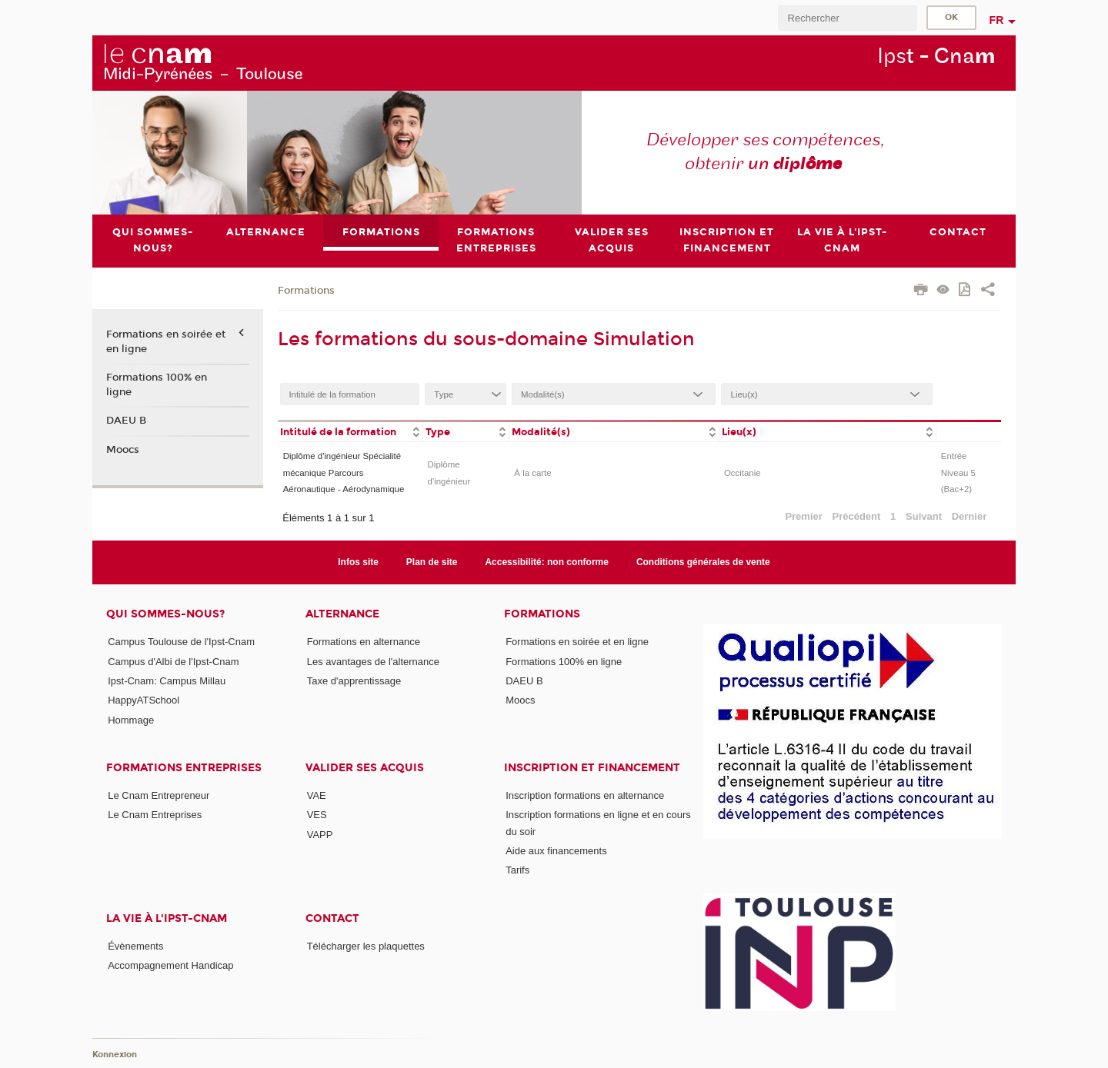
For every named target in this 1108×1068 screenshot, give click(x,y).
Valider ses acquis (364, 767)
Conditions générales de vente (703, 562)
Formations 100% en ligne (156, 384)
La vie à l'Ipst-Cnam (166, 918)
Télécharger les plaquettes (366, 946)
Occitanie (742, 472)
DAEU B (126, 420)
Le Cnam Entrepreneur (158, 795)
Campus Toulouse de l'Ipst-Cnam (181, 641)
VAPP (320, 834)
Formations (306, 290)
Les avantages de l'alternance (373, 661)
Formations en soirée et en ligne (165, 342)
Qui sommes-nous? (165, 614)
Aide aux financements (556, 851)
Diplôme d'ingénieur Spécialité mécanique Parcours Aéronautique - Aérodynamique (344, 473)
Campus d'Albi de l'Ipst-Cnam (173, 661)
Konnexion (114, 1055)
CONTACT (332, 918)
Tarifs (517, 870)
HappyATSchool (143, 700)
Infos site (358, 562)
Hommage (131, 720)
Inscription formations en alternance (585, 795)
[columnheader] (350, 431)
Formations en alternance (363, 641)
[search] (847, 18)
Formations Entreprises (184, 767)
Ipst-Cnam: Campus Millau (166, 681)
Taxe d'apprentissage (354, 681)
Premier (803, 516)
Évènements (135, 946)
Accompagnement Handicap (170, 965)
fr (997, 20)
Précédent (857, 516)
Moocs (122, 450)
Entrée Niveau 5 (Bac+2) (958, 473)
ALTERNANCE (342, 614)
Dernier (969, 516)
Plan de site (432, 562)
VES (317, 814)
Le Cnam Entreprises (155, 814)
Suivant (924, 516)
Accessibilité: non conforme (547, 562)
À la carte (532, 472)
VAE (316, 795)
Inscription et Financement (592, 767)
